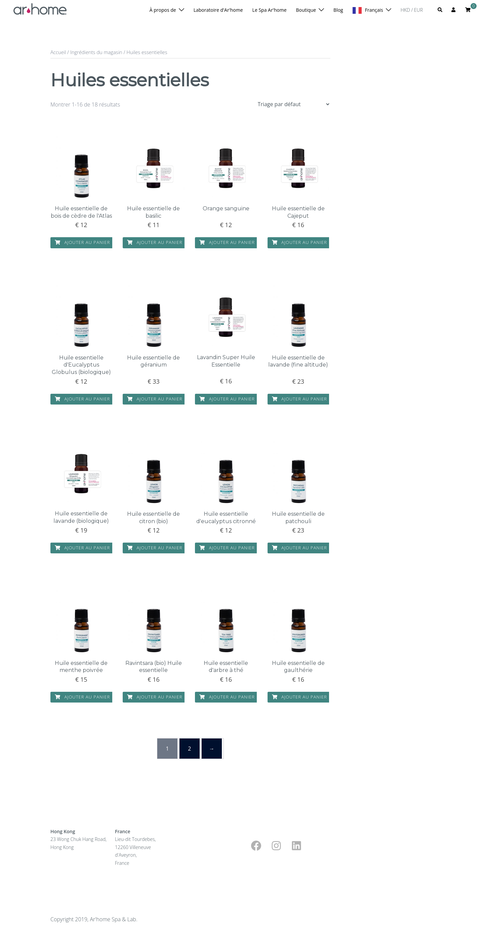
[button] (440, 10)
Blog (338, 10)
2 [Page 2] (189, 748)
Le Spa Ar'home (269, 10)
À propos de (163, 10)
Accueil (58, 52)
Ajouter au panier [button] (82, 243)
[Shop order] (293, 104)
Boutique (306, 10)
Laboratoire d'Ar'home (218, 10)
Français (374, 10)
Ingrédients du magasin (96, 52)
